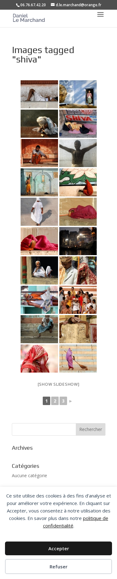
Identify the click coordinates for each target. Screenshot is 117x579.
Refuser (58, 566)
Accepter (58, 548)
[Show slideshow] (59, 384)
